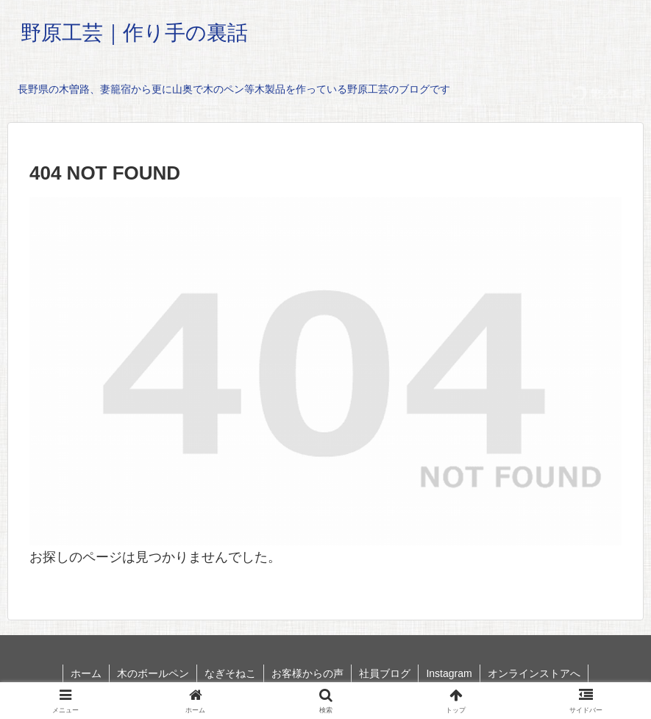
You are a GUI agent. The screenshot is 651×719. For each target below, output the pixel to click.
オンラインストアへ (534, 673)
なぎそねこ (230, 673)
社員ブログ (384, 673)
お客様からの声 (307, 673)
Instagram (449, 673)
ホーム (86, 673)
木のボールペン (153, 673)
